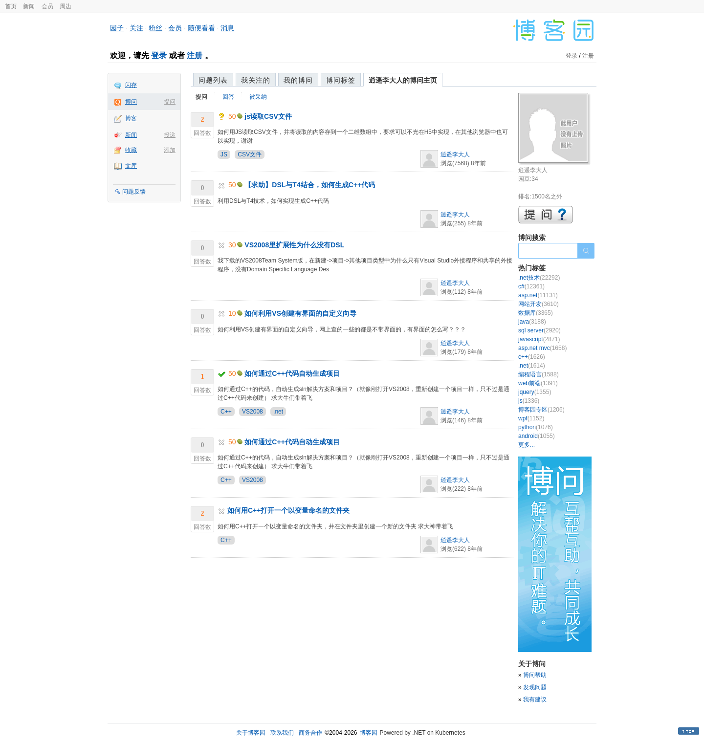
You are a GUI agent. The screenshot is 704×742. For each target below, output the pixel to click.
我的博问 (298, 80)
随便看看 (201, 28)
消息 (227, 28)
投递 (170, 134)
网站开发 (538, 304)
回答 (228, 96)
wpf (531, 418)
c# (531, 286)
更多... (526, 444)
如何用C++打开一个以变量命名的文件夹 (288, 510)
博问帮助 (535, 675)
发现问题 (535, 687)
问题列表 (213, 80)
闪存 (131, 85)
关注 (136, 28)
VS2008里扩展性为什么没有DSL (294, 245)
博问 (131, 101)
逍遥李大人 (455, 154)
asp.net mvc (542, 348)
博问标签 (340, 80)
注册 (194, 55)
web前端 (538, 383)
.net (278, 411)
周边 (65, 6)
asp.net (538, 295)
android (536, 436)
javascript (539, 339)
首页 (11, 6)
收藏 (131, 150)
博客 (131, 118)
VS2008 (252, 411)
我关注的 (255, 80)
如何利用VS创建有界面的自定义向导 (300, 313)
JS (223, 154)
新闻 (29, 6)
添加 (170, 150)
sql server (539, 330)
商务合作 (310, 732)
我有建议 (535, 699)
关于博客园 (250, 732)
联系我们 (282, 732)
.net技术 (539, 277)
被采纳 (258, 96)
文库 (131, 165)
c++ (531, 356)
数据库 (535, 312)
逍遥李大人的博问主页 (403, 80)
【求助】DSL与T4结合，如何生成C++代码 (309, 185)
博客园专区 (541, 409)
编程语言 (538, 374)
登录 (159, 55)
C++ (226, 411)
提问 (170, 101)
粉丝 (155, 28)
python (535, 427)
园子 (117, 28)
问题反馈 (134, 191)
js (528, 400)
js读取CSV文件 (267, 116)
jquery (534, 392)
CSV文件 (250, 154)
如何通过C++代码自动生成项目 (291, 373)
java (532, 321)
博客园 (368, 732)
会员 (47, 6)
